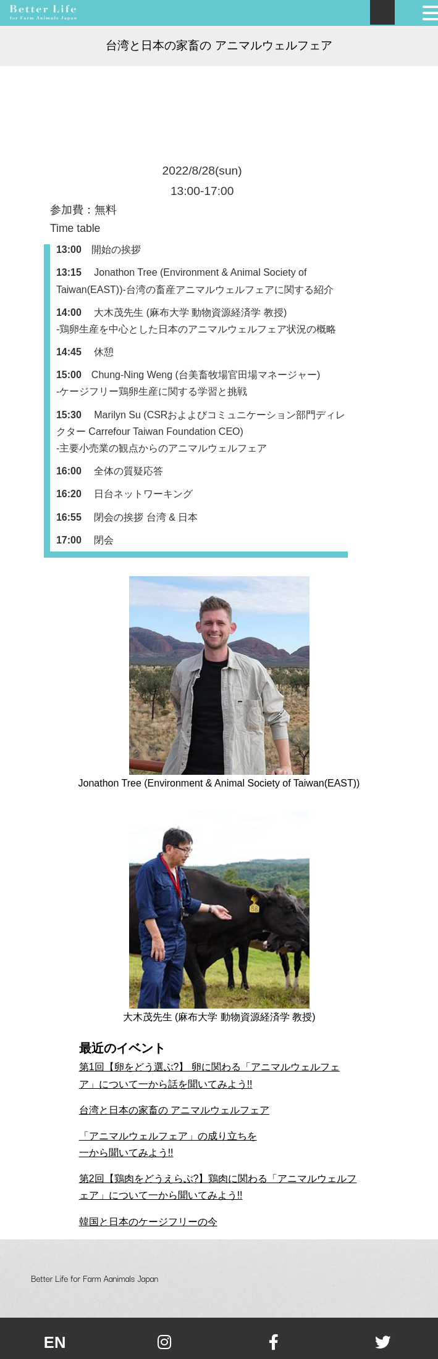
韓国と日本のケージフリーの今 (148, 1221)
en (55, 1342)
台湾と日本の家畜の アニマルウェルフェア (174, 1110)
